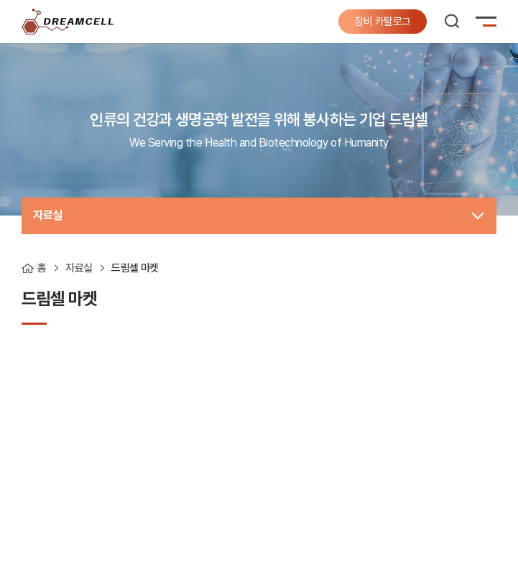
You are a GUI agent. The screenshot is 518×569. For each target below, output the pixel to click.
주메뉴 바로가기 (0, 0)
